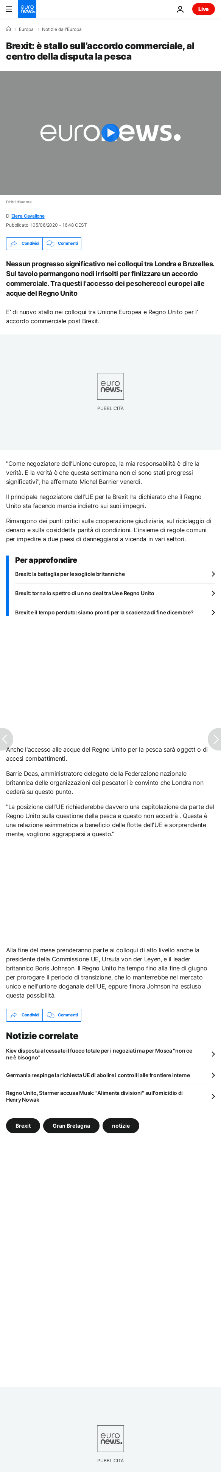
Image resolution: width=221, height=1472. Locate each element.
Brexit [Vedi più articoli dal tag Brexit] (23, 1125)
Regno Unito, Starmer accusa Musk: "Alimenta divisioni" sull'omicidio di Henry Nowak (94, 1096)
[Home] (8, 29)
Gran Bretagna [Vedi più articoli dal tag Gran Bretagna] (71, 1125)
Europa (26, 29)
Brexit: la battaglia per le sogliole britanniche (70, 574)
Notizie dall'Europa (62, 29)
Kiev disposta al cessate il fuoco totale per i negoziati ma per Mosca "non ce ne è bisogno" (99, 1054)
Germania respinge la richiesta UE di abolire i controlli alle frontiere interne (98, 1075)
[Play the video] (110, 133)
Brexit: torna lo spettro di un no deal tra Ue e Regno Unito (84, 593)
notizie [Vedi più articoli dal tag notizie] (121, 1125)
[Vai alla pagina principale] (27, 9)
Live (203, 9)
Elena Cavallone (27, 216)
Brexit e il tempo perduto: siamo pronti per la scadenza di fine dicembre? (104, 612)
